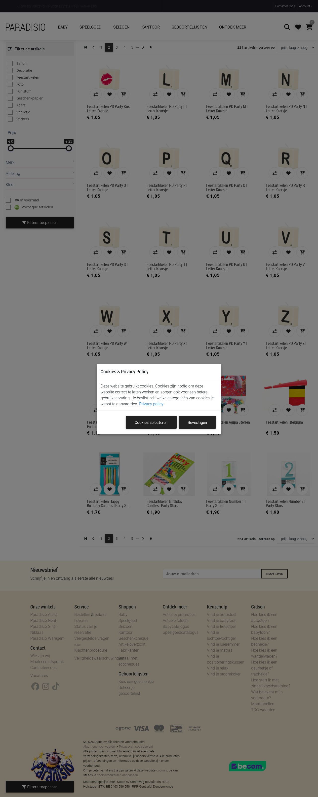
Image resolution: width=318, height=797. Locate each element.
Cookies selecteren (151, 422)
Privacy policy (151, 404)
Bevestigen (197, 422)
